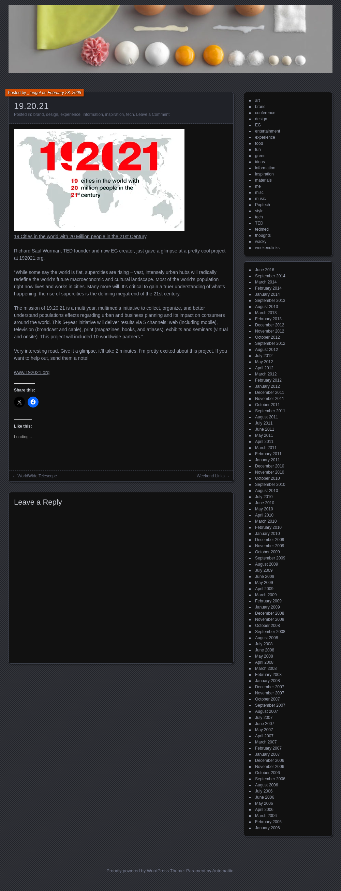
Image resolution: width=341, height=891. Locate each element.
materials (263, 180)
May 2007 (264, 729)
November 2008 (269, 619)
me (258, 186)
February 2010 (268, 527)
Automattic (222, 870)
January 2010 (267, 533)
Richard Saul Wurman (37, 251)
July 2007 (263, 717)
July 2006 (263, 791)
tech (130, 114)
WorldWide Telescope (37, 476)
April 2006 (264, 809)
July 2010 (263, 496)
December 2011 (269, 392)
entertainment (267, 131)
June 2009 (264, 576)
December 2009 (269, 539)
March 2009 (266, 595)
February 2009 (268, 601)
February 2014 (268, 288)
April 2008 (264, 662)
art (257, 100)
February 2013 (268, 319)
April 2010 (264, 515)
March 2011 (266, 447)
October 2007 (267, 699)
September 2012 (270, 343)
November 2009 (269, 545)
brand (38, 114)
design (52, 114)
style (259, 211)
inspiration (114, 114)
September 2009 (270, 558)
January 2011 (267, 460)
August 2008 (266, 637)
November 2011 (269, 398)
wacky (260, 241)
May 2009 (264, 582)
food (259, 143)
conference (265, 112)
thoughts (263, 235)
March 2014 (266, 282)
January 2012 (267, 386)
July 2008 (263, 644)
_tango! (34, 92)
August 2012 (266, 349)
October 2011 (267, 404)
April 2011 (264, 441)
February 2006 (268, 821)
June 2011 (264, 429)
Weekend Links (211, 476)
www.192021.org (31, 372)
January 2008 (267, 680)
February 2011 (268, 453)
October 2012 (267, 337)
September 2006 (270, 779)
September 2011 (270, 411)
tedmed (262, 229)
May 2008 (264, 656)
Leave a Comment (152, 114)
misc (259, 192)
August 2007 (266, 711)
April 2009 (264, 588)
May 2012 (264, 361)
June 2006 (264, 797)
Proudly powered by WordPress (137, 870)
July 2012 (263, 355)
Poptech (262, 204)
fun (258, 149)
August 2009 (266, 564)
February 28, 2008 (64, 92)
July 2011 (263, 423)
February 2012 (268, 380)
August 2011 (266, 417)
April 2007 (264, 736)
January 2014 (267, 294)
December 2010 (269, 466)
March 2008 (266, 668)
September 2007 (270, 705)
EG (114, 251)
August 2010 (266, 490)
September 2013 (270, 300)
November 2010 (269, 472)
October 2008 (267, 625)
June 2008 (264, 650)
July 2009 (263, 570)
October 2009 (267, 552)
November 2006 (269, 766)
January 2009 (267, 607)
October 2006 (267, 772)
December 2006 (269, 760)
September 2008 (270, 631)
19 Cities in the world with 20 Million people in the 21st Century (80, 236)
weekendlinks (267, 247)
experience (70, 114)
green (260, 155)
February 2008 (268, 674)
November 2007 (269, 693)
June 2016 (264, 269)
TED (68, 251)
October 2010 (267, 478)
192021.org (31, 258)
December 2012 (269, 325)
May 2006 (264, 803)
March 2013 (266, 312)
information (93, 114)
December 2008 (269, 613)
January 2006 (267, 828)
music (260, 198)
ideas (260, 161)
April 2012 (264, 368)
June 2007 (264, 723)
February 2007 (268, 748)
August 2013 (266, 306)
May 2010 (264, 509)
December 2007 (269, 687)
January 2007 (267, 754)
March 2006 (266, 815)
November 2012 (269, 331)
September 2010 (270, 484)
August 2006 (266, 785)
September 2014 (270, 276)
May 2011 (264, 435)
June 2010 (264, 503)
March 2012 (266, 374)
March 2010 (266, 521)
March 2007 (266, 742)
